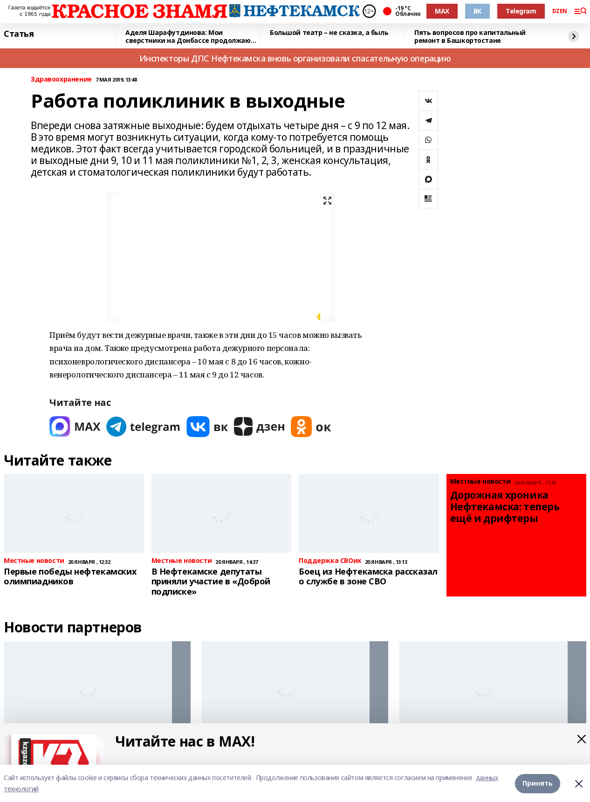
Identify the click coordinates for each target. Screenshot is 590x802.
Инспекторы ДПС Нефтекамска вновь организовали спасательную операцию (295, 58)
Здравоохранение (61, 79)
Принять (537, 783)
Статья (19, 34)
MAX (442, 11)
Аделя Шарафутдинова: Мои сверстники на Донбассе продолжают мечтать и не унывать (189, 36)
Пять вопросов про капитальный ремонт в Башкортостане (470, 36)
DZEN (559, 11)
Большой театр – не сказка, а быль (329, 33)
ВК (477, 11)
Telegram (521, 11)
